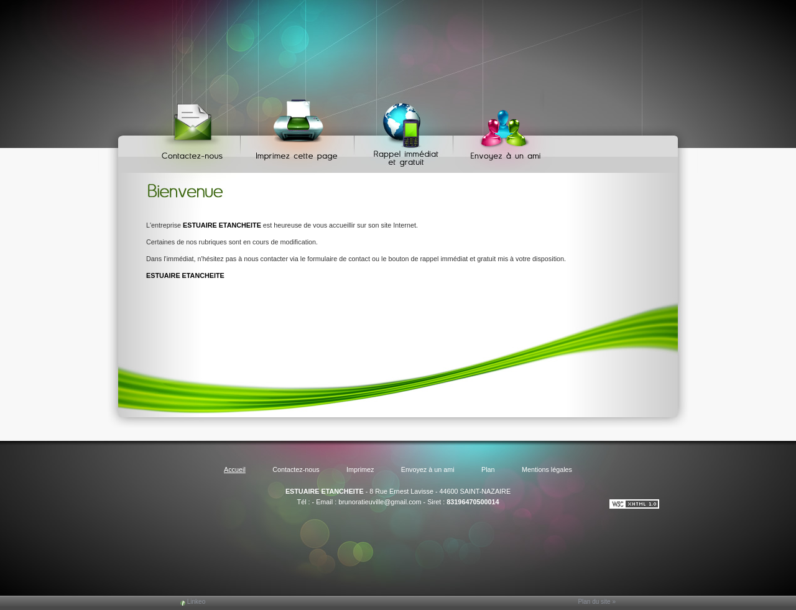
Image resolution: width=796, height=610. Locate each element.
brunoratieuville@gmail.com (379, 502)
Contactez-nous (194, 131)
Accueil (235, 469)
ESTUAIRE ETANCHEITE (324, 491)
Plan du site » (597, 601)
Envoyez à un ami (499, 131)
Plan (488, 469)
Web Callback (405, 131)
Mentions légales (547, 469)
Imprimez (299, 131)
